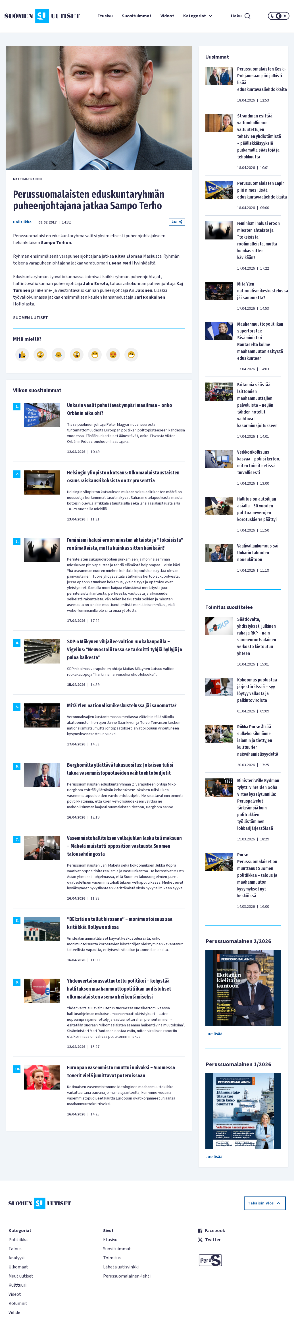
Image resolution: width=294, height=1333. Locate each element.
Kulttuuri (17, 1285)
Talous (15, 1249)
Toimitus (112, 1258)
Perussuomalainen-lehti (127, 1276)
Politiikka (22, 222)
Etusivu (105, 16)
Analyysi (16, 1258)
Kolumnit (18, 1303)
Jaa (177, 221)
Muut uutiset (21, 1276)
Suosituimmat (136, 16)
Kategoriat (198, 16)
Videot (167, 16)
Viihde (14, 1312)
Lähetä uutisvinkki (121, 1267)
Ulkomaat (18, 1267)
